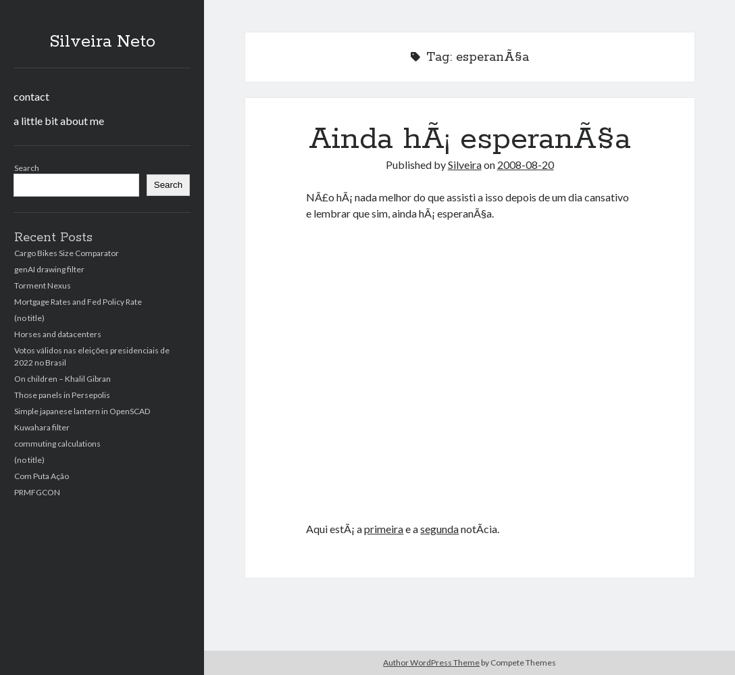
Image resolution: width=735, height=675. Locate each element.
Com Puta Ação (41, 476)
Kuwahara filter (42, 427)
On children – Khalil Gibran (62, 379)
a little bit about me (59, 120)
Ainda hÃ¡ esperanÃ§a (470, 139)
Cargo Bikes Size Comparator (66, 253)
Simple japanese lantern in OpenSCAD (82, 411)
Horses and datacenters (57, 334)
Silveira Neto (102, 42)
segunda (439, 528)
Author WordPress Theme (431, 662)
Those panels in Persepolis (62, 395)
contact (31, 96)
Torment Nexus (42, 285)
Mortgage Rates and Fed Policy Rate (78, 302)
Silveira (465, 164)
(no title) (29, 318)
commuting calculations (57, 444)
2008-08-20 (525, 164)
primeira (383, 528)
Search (26, 168)
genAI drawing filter (49, 269)
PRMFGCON (37, 492)
